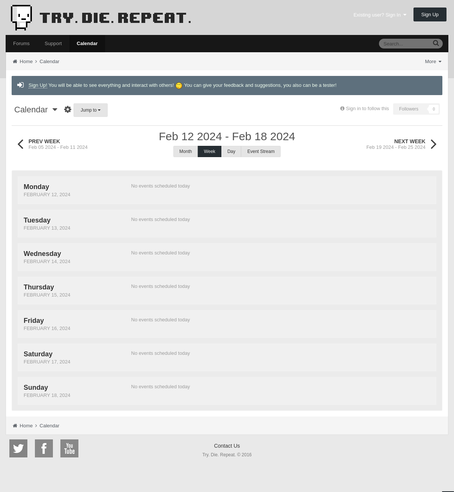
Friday (34, 320)
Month (185, 151)
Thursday (39, 287)
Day (231, 151)
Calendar (87, 43)
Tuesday (37, 220)
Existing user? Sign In (379, 15)
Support (53, 43)
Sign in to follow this (367, 108)
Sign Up (430, 14)
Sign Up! (38, 85)
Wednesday (42, 253)
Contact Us (227, 446)
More (433, 61)
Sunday (36, 387)
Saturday (38, 354)
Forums (21, 43)
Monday (36, 187)
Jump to (91, 110)
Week (209, 151)
